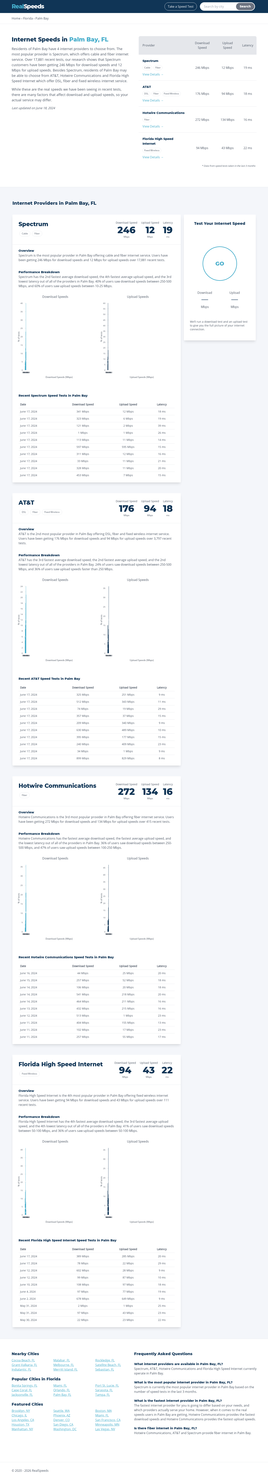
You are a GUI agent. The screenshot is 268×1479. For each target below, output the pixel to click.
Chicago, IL (19, 1415)
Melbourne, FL (63, 1365)
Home (16, 18)
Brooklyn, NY (21, 1411)
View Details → (153, 74)
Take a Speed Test (181, 6)
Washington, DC (65, 1429)
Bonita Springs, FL (24, 1385)
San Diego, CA (63, 1424)
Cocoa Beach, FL (23, 1360)
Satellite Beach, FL (108, 1365)
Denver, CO (61, 1420)
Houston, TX (20, 1424)
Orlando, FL (61, 1390)
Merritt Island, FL (65, 1369)
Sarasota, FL (104, 1390)
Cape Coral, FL (22, 1390)
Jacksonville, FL (22, 1395)
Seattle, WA (61, 1411)
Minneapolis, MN (107, 1424)
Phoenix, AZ (61, 1415)
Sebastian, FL (104, 1369)
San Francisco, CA (108, 1420)
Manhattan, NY (22, 1429)
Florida (28, 18)
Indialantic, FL (21, 1369)
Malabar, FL (61, 1360)
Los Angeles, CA (23, 1420)
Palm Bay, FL (62, 1395)
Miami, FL (60, 1385)
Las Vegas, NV (105, 1429)
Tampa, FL (102, 1395)
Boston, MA (103, 1411)
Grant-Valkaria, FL (24, 1365)
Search (245, 6)
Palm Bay (42, 18)
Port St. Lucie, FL (107, 1385)
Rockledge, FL (105, 1360)
